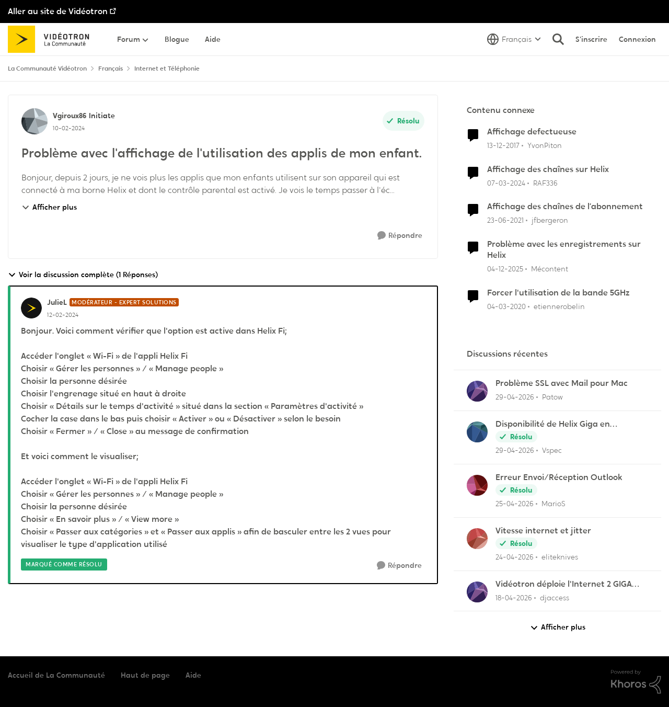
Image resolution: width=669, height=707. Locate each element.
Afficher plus (49, 207)
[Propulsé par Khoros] (636, 682)
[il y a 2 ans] (506, 182)
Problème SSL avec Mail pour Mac (561, 383)
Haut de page (145, 675)
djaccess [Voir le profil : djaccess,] (554, 597)
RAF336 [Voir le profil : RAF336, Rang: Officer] (545, 182)
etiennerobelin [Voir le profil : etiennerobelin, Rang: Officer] (559, 306)
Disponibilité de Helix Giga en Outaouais (552, 424)
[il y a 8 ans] (503, 145)
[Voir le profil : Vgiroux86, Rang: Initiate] (34, 121)
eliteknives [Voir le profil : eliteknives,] (559, 557)
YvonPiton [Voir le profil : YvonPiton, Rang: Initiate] (544, 145)
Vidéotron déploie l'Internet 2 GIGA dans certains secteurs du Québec (563, 584)
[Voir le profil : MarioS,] (477, 485)
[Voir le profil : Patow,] (477, 391)
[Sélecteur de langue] (514, 39)
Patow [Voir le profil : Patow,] (552, 397)
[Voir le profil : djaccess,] (477, 591)
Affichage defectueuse (531, 132)
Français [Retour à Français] (110, 68)
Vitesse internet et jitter (543, 531)
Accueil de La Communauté (56, 675)
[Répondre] (399, 236)
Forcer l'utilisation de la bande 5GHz (558, 293)
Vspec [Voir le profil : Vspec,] (552, 450)
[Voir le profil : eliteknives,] (477, 538)
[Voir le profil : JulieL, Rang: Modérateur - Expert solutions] (31, 308)
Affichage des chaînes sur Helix (548, 169)
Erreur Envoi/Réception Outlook (558, 477)
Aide (193, 675)
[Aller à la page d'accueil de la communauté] (52, 39)
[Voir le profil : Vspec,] (477, 431)
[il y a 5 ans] (505, 220)
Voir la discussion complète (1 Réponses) (83, 275)
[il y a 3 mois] (514, 397)
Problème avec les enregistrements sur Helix (564, 249)
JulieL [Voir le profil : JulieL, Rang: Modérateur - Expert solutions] (57, 302)
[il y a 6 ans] (506, 306)
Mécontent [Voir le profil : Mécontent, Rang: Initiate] (549, 268)
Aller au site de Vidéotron (58, 11)
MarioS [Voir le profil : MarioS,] (553, 503)
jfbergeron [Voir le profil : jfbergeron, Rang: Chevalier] (550, 220)
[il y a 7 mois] (505, 269)
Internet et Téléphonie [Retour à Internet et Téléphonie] (167, 68)
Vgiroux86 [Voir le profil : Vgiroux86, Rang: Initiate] (69, 115)
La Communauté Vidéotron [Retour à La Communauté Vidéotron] (47, 68)
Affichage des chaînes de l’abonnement (565, 206)
